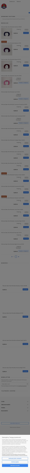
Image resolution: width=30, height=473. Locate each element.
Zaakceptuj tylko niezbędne (15, 458)
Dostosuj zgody (15, 461)
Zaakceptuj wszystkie (15, 465)
